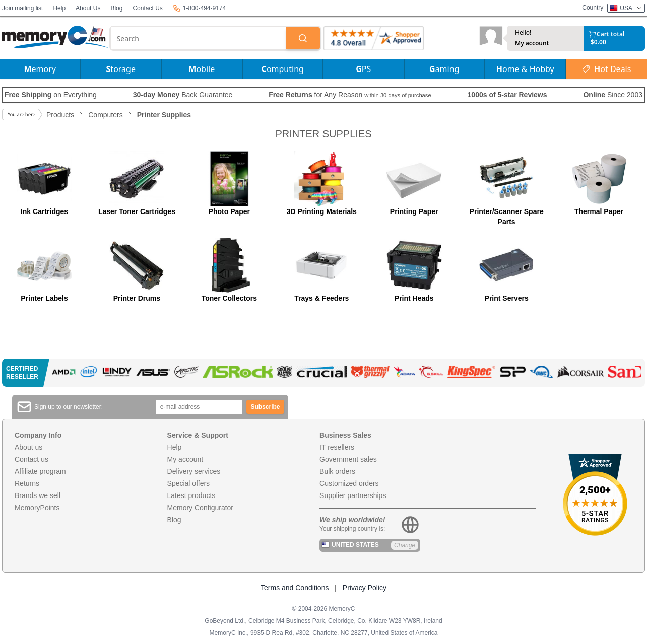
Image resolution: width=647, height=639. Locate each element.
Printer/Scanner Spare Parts (507, 216)
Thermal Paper (598, 211)
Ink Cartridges (44, 211)
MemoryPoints (37, 508)
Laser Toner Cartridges (136, 211)
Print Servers (507, 298)
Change (404, 545)
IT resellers (336, 447)
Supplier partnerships (352, 495)
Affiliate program (40, 471)
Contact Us (147, 8)
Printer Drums (136, 298)
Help (59, 8)
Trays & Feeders (321, 298)
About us (28, 447)
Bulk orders (337, 471)
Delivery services (194, 471)
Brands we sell (37, 495)
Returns (27, 483)
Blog (116, 8)
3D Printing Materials (322, 211)
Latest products (191, 495)
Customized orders (349, 483)
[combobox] (198, 38)
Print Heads (414, 298)
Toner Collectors (229, 298)
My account (532, 43)
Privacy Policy (364, 588)
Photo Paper (229, 211)
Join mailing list (22, 8)
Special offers (188, 483)
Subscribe (265, 406)
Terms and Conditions (295, 588)
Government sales (348, 459)
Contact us (31, 459)
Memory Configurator (200, 508)
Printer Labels (44, 298)
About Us (88, 8)
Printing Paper (414, 211)
